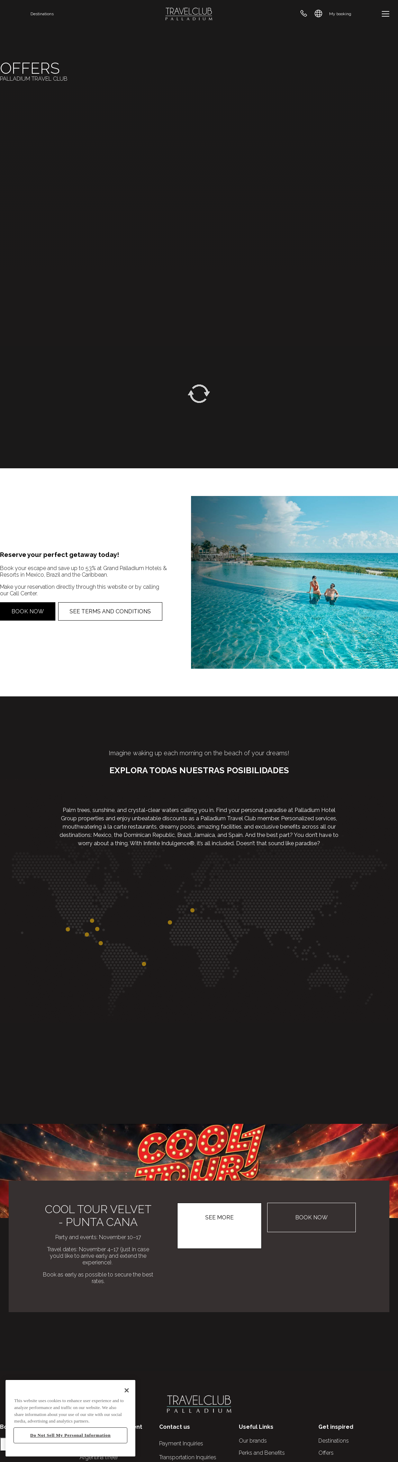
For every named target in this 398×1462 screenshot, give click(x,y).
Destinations (42, 13)
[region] (70, 1418)
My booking (340, 13)
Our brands (253, 1440)
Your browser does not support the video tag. (199, 173)
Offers (326, 1453)
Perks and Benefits (262, 1453)
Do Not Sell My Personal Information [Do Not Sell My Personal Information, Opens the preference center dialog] (70, 1435)
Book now (27, 611)
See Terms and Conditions (110, 611)
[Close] (126, 1390)
